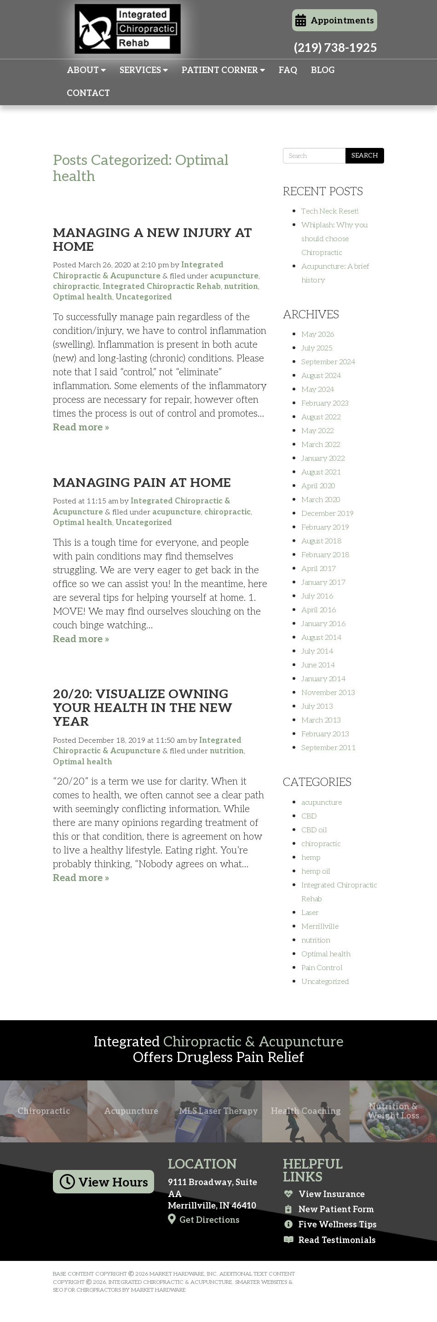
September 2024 (328, 362)
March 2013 (321, 720)
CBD (309, 816)
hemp (310, 857)
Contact (88, 93)
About (86, 70)
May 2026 (317, 334)
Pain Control (321, 967)
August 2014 (321, 637)
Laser (310, 912)
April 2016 (318, 610)
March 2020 (320, 499)
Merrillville (320, 926)
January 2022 (323, 458)
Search (364, 155)
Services (144, 70)
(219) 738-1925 (335, 48)
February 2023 (325, 403)
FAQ (288, 70)
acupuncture (234, 276)
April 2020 (318, 486)
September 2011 (328, 747)
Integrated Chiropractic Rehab (162, 286)
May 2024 (317, 389)
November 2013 (328, 692)
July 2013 (317, 706)
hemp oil (315, 871)
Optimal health (82, 297)
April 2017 (318, 568)
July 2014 (317, 651)
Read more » (81, 427)
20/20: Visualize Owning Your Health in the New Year (142, 708)
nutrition (241, 286)
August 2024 (321, 375)
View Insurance (324, 1194)
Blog (323, 70)
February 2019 (325, 527)
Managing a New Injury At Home (152, 240)
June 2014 (318, 665)
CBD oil (314, 830)
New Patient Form (328, 1209)
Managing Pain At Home (142, 483)
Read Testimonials (329, 1240)
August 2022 (321, 417)
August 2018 (321, 541)
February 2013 (325, 734)
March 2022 (320, 444)
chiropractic (76, 286)
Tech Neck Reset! (329, 211)
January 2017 (323, 582)
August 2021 (321, 472)
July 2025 (316, 348)
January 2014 (323, 679)
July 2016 (317, 596)
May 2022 (317, 430)
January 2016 (323, 623)
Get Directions (204, 1219)
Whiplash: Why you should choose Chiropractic (334, 238)
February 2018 (325, 554)
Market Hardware (158, 1290)
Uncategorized (143, 297)
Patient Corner (223, 70)
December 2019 (327, 513)
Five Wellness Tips (330, 1224)
